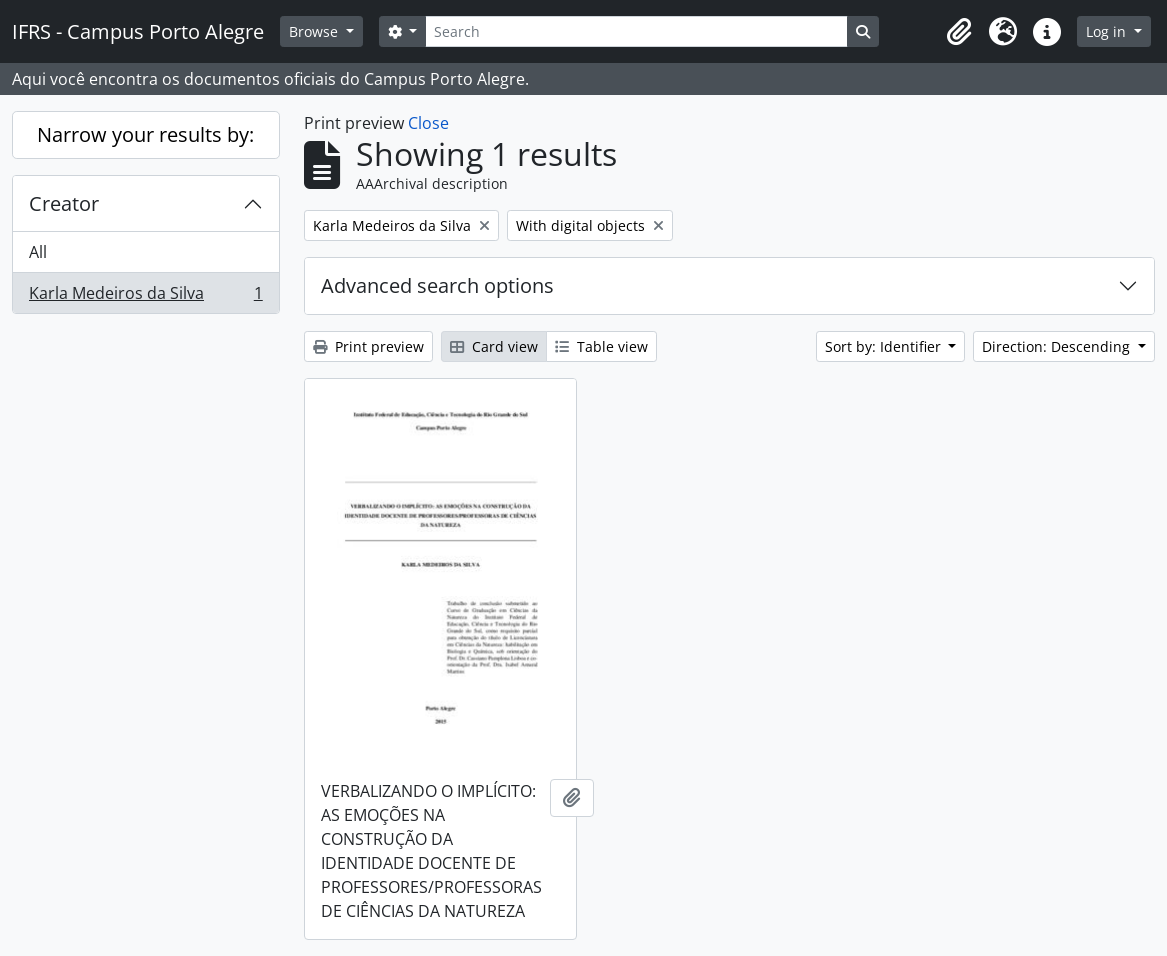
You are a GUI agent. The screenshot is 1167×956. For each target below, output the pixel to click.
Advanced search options (437, 285)
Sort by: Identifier (885, 346)
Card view (494, 346)
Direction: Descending (1058, 346)
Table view (601, 346)
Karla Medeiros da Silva (145, 297)
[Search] (636, 31)
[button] (959, 32)
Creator (64, 203)
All (38, 252)
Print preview (368, 346)
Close (428, 123)
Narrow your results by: (145, 134)
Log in (1108, 31)
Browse (315, 31)
